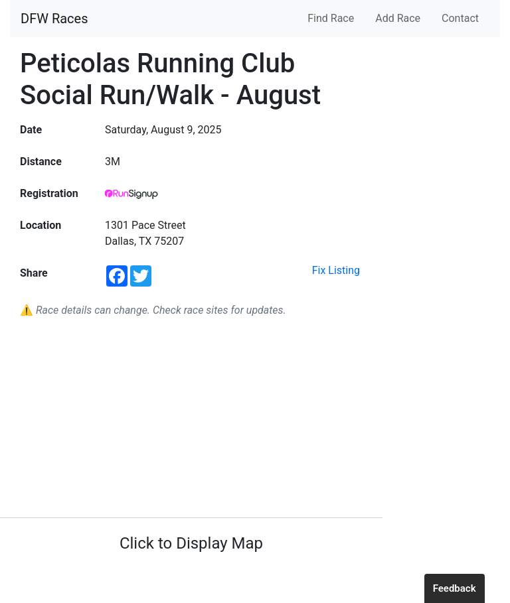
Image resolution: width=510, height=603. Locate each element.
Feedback (454, 588)
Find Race (330, 18)
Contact (460, 18)
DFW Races (54, 19)
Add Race (397, 18)
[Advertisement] (191, 418)
